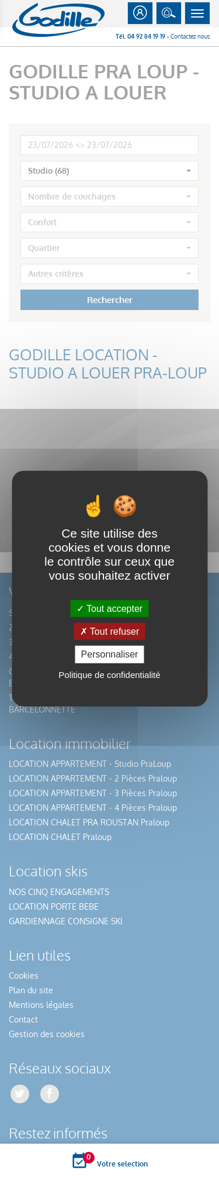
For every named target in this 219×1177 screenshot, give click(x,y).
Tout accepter (109, 609)
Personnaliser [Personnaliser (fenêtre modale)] (109, 654)
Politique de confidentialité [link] (109, 674)
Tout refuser (110, 631)
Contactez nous (190, 36)
